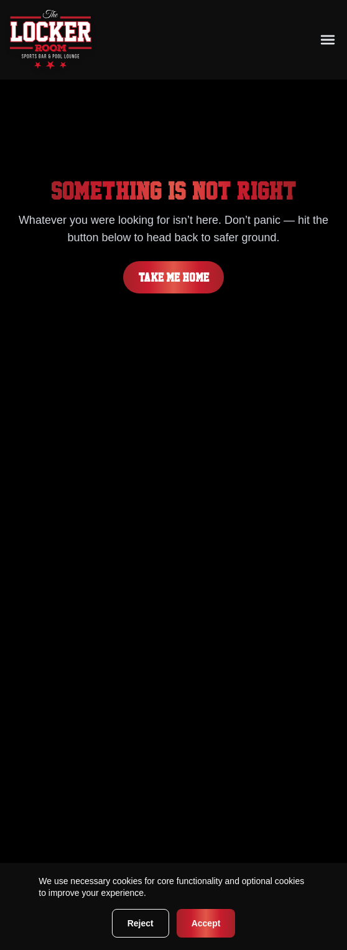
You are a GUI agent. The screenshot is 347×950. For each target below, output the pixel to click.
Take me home (173, 277)
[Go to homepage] (50, 40)
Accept (206, 923)
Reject (140, 923)
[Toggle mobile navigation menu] (327, 39)
